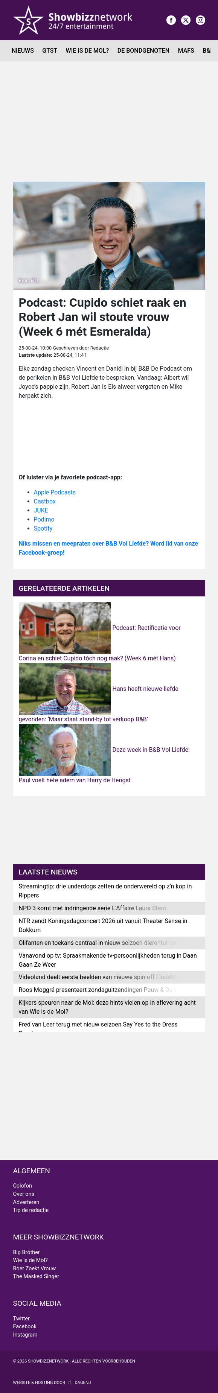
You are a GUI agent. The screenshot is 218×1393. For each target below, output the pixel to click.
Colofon (22, 1186)
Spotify (43, 528)
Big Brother (26, 1252)
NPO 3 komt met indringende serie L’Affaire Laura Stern (92, 908)
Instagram (25, 1335)
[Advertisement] (109, 117)
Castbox (45, 501)
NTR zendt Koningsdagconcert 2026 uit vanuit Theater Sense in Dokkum (103, 925)
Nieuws (23, 50)
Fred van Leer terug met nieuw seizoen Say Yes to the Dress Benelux (98, 1029)
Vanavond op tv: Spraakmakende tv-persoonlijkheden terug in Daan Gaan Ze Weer (108, 960)
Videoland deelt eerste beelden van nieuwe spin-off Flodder (98, 977)
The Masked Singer (36, 1276)
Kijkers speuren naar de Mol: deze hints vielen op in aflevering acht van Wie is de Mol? (107, 1007)
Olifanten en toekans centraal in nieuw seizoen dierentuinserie (101, 942)
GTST (49, 50)
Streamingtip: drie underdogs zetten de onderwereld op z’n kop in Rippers (105, 891)
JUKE (41, 510)
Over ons (23, 1194)
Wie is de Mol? (87, 50)
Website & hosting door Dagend (52, 1382)
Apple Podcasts (55, 492)
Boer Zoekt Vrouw (34, 1268)
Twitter (21, 1318)
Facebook (25, 1326)
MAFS (186, 50)
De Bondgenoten (143, 50)
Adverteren (26, 1202)
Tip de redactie (31, 1210)
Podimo (44, 519)
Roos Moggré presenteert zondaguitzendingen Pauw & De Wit (101, 989)
